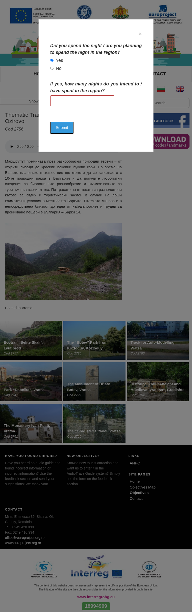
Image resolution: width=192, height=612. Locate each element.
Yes (59, 60)
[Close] (140, 33)
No (59, 68)
